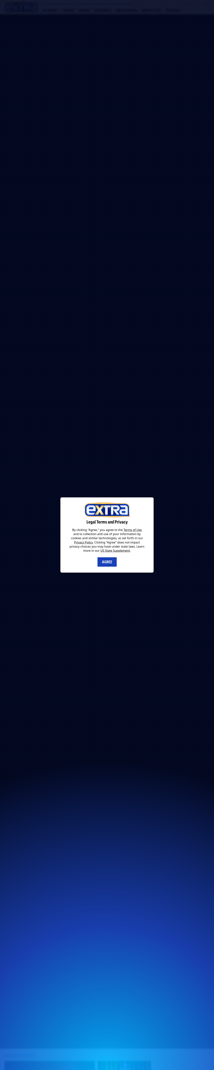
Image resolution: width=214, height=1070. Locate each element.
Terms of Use (133, 530)
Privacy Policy (83, 542)
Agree (107, 562)
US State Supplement (115, 551)
